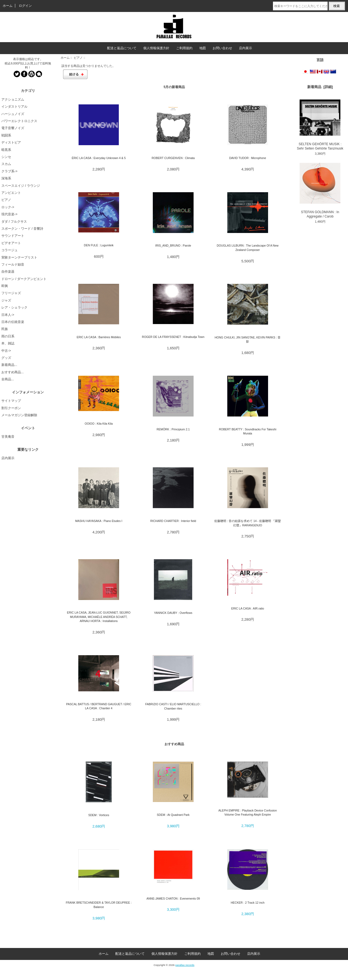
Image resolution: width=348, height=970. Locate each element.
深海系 (6, 178)
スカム (6, 164)
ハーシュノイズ (12, 114)
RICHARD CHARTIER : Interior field (173, 521)
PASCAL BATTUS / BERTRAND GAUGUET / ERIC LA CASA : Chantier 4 (98, 706)
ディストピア (11, 142)
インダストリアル (14, 106)
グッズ (6, 358)
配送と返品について (121, 48)
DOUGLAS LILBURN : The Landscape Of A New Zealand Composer (247, 247)
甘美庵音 (7, 437)
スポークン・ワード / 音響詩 (22, 229)
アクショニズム (12, 99)
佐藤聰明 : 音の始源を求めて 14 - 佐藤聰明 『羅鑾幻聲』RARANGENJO (247, 523)
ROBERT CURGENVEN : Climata (173, 158)
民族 (4, 329)
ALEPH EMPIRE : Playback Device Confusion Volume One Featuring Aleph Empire (247, 812)
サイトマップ (11, 401)
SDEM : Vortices (98, 815)
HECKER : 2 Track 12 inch (248, 902)
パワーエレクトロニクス (19, 121)
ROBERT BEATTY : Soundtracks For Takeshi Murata (247, 431)
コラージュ (9, 250)
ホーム (8, 6)
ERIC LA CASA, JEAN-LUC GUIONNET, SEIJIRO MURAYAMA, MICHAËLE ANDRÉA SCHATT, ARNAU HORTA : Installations (98, 617)
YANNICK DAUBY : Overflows (173, 612)
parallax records (184, 964)
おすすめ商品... (12, 372)
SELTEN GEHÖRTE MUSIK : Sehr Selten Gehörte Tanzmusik (320, 125)
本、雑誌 (7, 343)
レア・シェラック (14, 307)
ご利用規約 (184, 48)
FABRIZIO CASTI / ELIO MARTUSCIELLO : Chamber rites (173, 706)
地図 (202, 48)
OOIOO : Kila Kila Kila (99, 423)
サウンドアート (12, 236)
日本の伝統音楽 (12, 322)
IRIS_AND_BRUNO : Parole (173, 245)
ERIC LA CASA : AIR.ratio (247, 608)
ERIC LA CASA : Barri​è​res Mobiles (99, 337)
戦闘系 (6, 135)
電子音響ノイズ (12, 128)
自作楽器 (7, 271)
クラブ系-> (9, 171)
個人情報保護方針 (156, 48)
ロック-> (7, 207)
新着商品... (9, 365)
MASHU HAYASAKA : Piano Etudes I (98, 521)
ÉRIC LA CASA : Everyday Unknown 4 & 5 (99, 158)
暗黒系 (6, 150)
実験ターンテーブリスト (19, 257)
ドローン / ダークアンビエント (23, 279)
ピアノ (78, 57)
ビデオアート (11, 243)
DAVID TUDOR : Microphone (247, 158)
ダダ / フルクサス (14, 221)
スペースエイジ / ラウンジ (20, 186)
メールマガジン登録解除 (19, 415)
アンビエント (11, 193)
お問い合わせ (222, 48)
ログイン (25, 6)
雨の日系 (7, 336)
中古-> (6, 351)
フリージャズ (11, 293)
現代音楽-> (9, 214)
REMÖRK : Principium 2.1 (173, 429)
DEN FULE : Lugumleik (99, 245)
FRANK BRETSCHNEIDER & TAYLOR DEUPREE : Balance (99, 904)
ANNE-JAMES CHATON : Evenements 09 (173, 898)
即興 (4, 286)
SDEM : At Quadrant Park (173, 814)
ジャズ (6, 300)
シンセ (6, 157)
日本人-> (7, 315)
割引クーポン (11, 408)
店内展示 (245, 48)
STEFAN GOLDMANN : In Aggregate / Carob (320, 190)
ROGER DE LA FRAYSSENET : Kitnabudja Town (173, 336)
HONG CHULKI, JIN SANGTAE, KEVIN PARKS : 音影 (248, 339)
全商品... (7, 379)
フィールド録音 (12, 264)
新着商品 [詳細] (320, 87)
